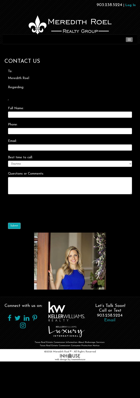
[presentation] (35, 206)
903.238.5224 (109, 5)
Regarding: (16, 87)
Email (109, 320)
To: (10, 71)
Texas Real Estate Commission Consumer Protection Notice (70, 346)
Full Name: (16, 108)
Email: (12, 141)
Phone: (13, 124)
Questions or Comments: (26, 173)
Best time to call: (20, 157)
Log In (130, 5)
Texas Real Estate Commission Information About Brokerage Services (69, 342)
